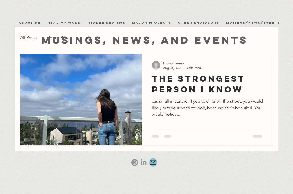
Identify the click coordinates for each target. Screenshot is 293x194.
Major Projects (151, 23)
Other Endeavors (198, 23)
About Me (31, 23)
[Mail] (153, 162)
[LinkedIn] (143, 162)
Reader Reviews (106, 23)
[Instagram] (134, 162)
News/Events (264, 23)
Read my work (65, 23)
